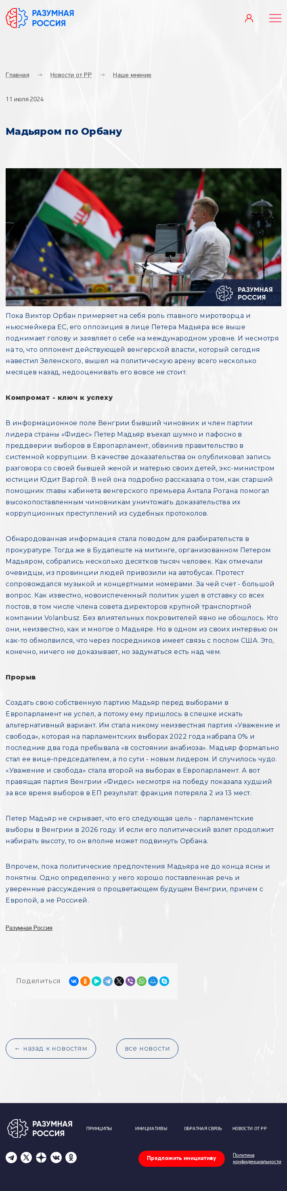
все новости (147, 1048)
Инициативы (151, 1128)
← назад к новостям (50, 1048)
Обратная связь (203, 1128)
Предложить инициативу (181, 1158)
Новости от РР (250, 1128)
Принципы (99, 1128)
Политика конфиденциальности (257, 1158)
